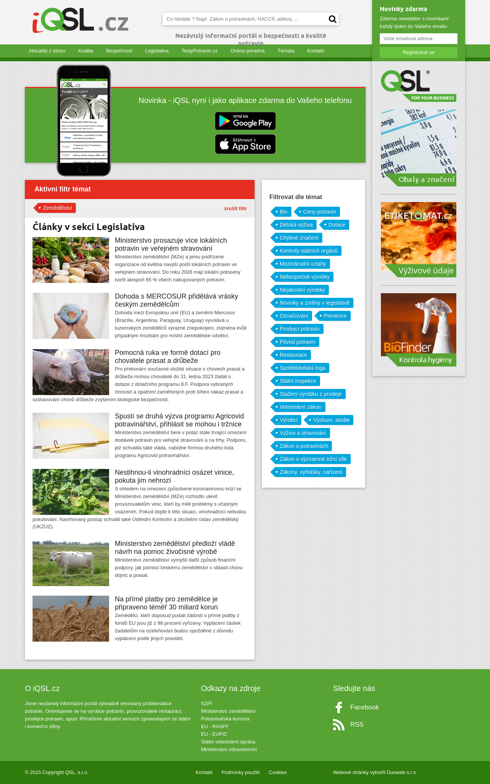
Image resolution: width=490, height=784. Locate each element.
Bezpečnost (119, 51)
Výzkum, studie (331, 420)
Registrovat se (418, 52)
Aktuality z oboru (47, 51)
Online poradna (247, 51)
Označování (294, 316)
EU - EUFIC (214, 734)
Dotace (336, 225)
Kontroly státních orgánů (309, 251)
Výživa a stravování (303, 433)
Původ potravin (297, 342)
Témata (286, 51)
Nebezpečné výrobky (305, 277)
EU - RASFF (215, 726)
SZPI (206, 703)
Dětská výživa (296, 225)
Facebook (364, 707)
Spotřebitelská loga (302, 368)
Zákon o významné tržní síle (313, 459)
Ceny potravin (319, 212)
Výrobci (289, 420)
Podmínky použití (241, 772)
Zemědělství (57, 208)
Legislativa (156, 51)
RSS (357, 724)
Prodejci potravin (300, 329)
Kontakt (315, 51)
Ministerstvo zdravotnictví (229, 749)
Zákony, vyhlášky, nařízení (311, 472)
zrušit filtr (235, 208)
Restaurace (293, 355)
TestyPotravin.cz (199, 51)
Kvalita (85, 51)
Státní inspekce (298, 381)
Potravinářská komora (225, 719)
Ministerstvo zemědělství (228, 711)
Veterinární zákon (301, 407)
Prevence (335, 316)
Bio (283, 212)
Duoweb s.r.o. (402, 772)
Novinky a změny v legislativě (315, 303)
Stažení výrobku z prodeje (311, 394)
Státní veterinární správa (228, 742)
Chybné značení (299, 238)
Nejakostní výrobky (302, 290)
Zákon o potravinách (304, 446)
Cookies (278, 772)
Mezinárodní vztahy (303, 264)
